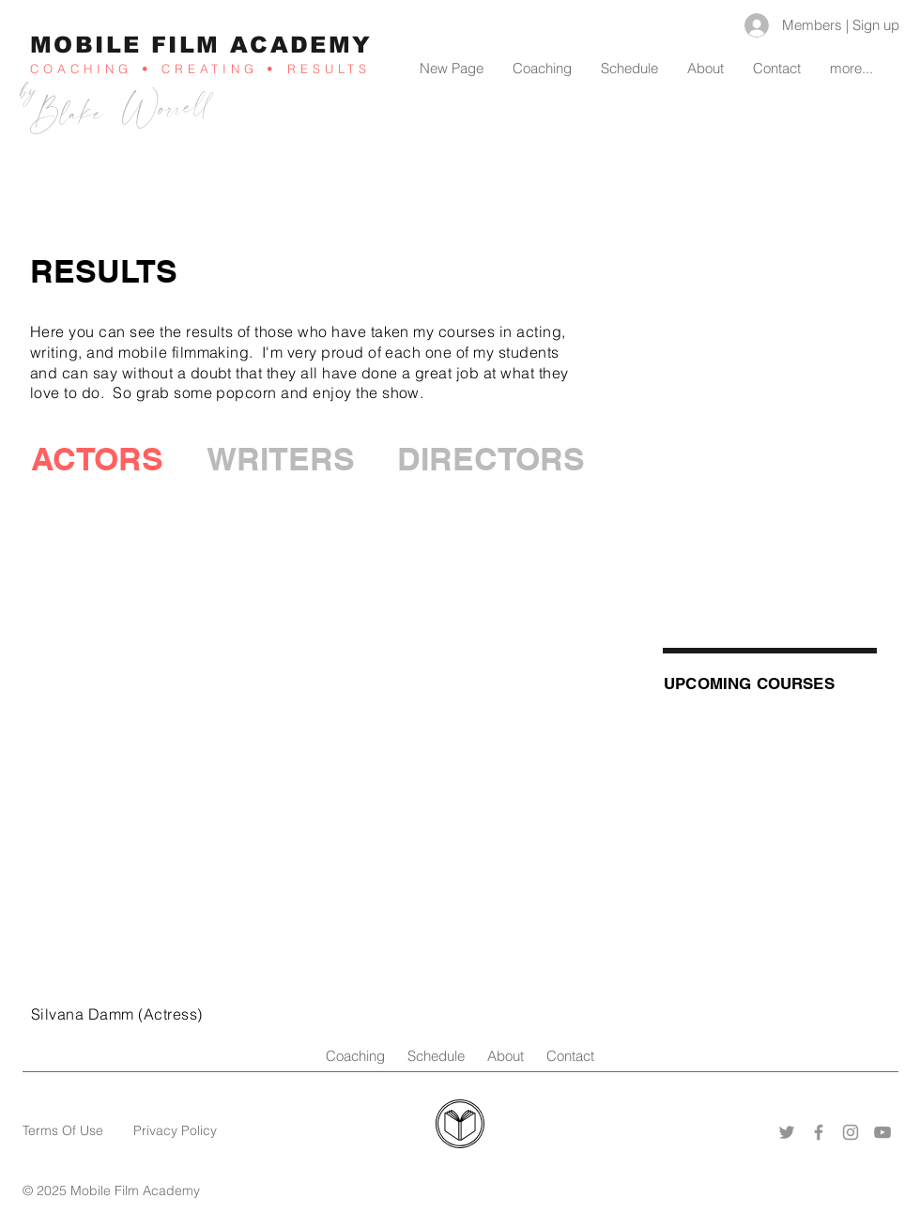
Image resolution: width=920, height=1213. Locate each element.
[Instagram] (850, 1132)
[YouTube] (882, 1132)
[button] (96, 459)
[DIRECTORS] (491, 459)
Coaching (366, 1056)
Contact (570, 1056)
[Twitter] (786, 1132)
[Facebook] (818, 1132)
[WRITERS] (281, 459)
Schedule (436, 1056)
